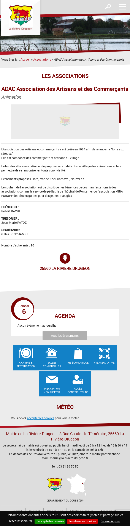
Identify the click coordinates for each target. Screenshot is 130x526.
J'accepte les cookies (50, 521)
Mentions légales (81, 511)
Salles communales (52, 364)
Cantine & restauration (25, 364)
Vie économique (78, 362)
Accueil (25, 59)
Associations (42, 59)
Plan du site (55, 511)
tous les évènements (65, 335)
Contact (34, 511)
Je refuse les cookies (82, 521)
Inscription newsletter (52, 390)
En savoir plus (110, 521)
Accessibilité (109, 511)
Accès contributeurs (78, 390)
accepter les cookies (40, 418)
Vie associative (104, 362)
